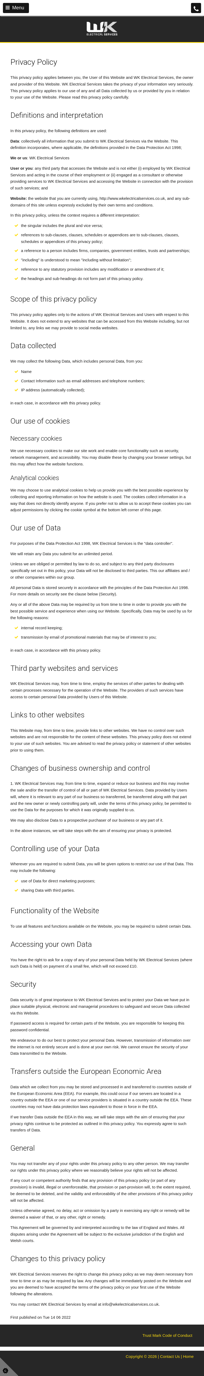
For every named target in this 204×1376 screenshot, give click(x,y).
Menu (15, 7)
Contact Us (170, 1356)
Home (188, 1356)
